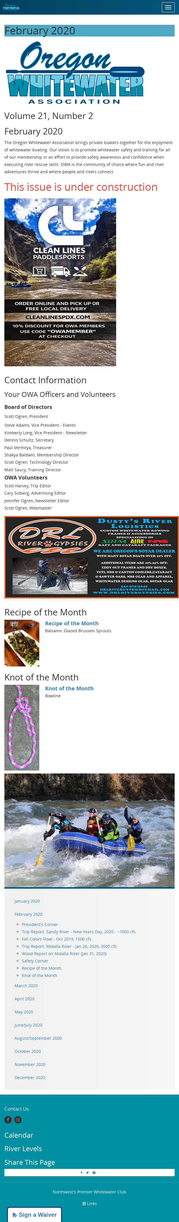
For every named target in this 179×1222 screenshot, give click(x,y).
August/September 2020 (38, 1038)
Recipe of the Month (72, 623)
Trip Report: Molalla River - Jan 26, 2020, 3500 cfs (69, 946)
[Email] (94, 1172)
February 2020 (28, 914)
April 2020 (24, 999)
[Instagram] (18, 1119)
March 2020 (26, 985)
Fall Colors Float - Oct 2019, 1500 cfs (56, 939)
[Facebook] (8, 1119)
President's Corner (40, 924)
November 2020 (30, 1064)
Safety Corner (35, 961)
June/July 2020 (28, 1025)
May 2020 (24, 1012)
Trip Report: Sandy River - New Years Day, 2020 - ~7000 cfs (79, 931)
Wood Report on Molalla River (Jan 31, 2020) (64, 953)
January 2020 (27, 901)
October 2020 (28, 1051)
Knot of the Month (69, 688)
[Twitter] (87, 1172)
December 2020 (30, 1077)
